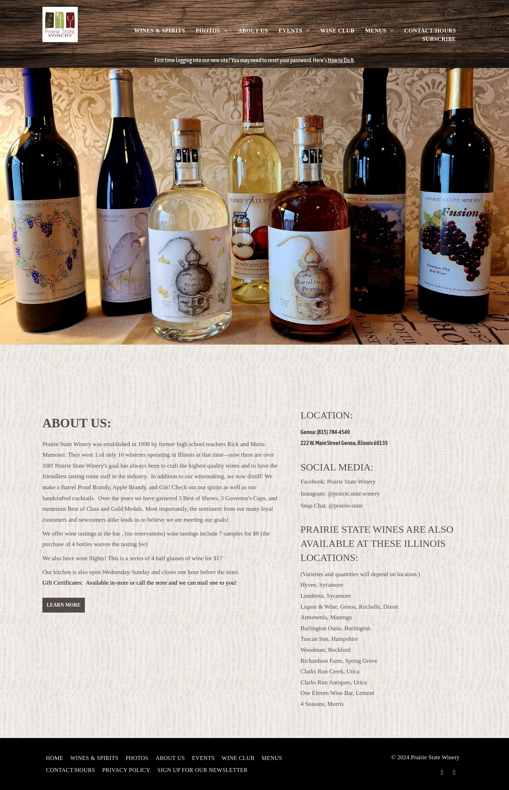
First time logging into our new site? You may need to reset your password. (233, 60)
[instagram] (454, 773)
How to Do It (341, 60)
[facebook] (442, 773)
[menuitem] (159, 31)
